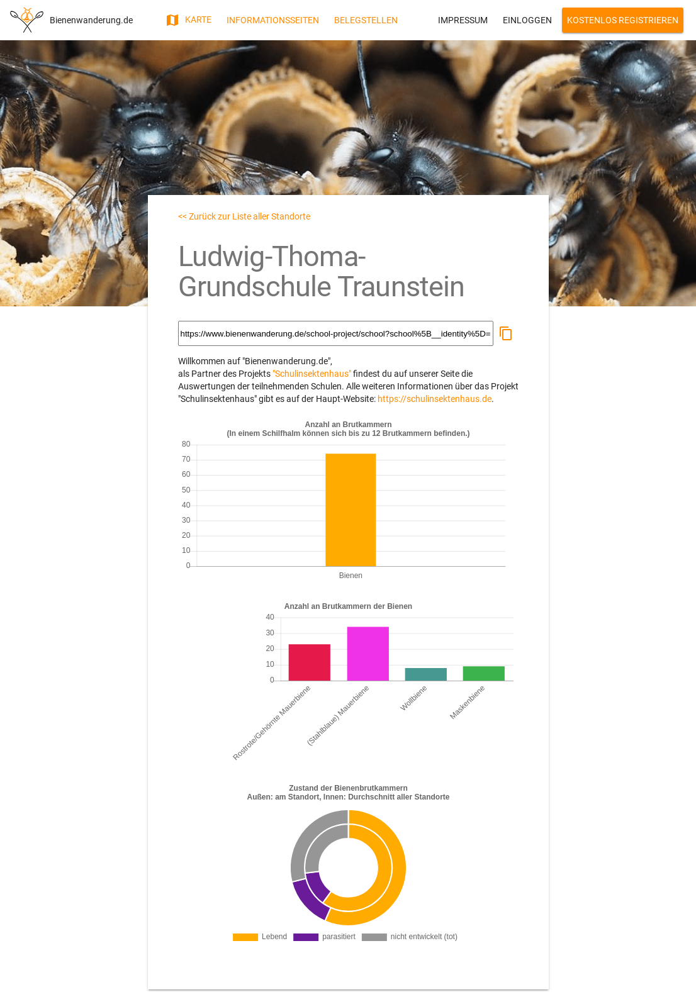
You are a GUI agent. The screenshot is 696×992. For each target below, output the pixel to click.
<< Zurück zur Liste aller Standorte (244, 216)
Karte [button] (188, 20)
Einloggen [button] (527, 20)
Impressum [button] (463, 20)
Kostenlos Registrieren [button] (622, 20)
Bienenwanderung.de (91, 20)
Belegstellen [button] (366, 20)
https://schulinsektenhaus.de (434, 399)
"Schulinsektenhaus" (311, 374)
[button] (506, 333)
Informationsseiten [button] (273, 20)
